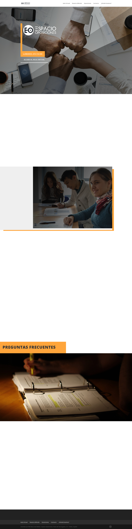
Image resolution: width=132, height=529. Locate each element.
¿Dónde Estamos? (106, 3)
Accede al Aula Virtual (34, 59)
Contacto (96, 3)
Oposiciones (87, 3)
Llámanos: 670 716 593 (32, 54)
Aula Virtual (66, 3)
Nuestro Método (77, 3)
